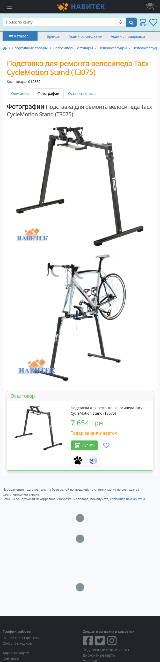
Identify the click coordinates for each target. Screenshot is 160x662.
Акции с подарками (128, 36)
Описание (20, 93)
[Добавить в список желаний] (106, 445)
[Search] (59, 22)
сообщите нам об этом (127, 499)
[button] (151, 7)
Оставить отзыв (82, 93)
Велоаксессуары (112, 47)
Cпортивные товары (30, 47)
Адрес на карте (16, 652)
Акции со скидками (86, 36)
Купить (84, 445)
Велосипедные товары (73, 47)
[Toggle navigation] (9, 6)
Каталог (18, 36)
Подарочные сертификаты (106, 649)
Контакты (11, 658)
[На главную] (5, 47)
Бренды (54, 36)
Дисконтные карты (99, 655)
